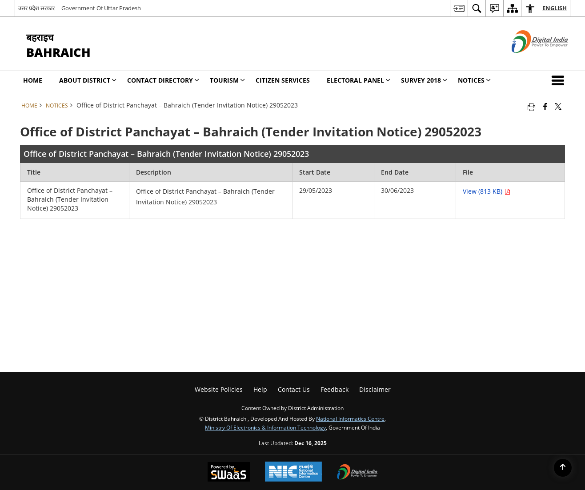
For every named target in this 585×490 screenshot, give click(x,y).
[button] (559, 80)
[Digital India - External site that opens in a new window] (528, 60)
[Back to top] (563, 468)
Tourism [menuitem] (227, 80)
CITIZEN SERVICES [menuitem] (283, 80)
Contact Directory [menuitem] (163, 80)
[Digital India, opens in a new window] (357, 472)
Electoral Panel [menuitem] (358, 80)
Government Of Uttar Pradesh (101, 8)
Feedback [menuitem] (335, 389)
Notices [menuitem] (474, 80)
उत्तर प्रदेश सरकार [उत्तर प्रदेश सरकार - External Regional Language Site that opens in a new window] (36, 8)
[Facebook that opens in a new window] (545, 106)
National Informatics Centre (350, 418)
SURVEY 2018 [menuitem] (424, 80)
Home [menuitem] (32, 80)
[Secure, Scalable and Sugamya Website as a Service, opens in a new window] (228, 472)
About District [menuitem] (87, 80)
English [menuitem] (554, 8)
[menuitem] (459, 8)
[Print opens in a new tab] (531, 106)
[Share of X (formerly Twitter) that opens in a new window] (558, 106)
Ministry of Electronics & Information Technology (265, 427)
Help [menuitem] (260, 389)
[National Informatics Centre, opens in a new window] (293, 472)
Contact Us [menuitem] (294, 389)
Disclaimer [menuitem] (375, 389)
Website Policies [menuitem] (219, 389)
